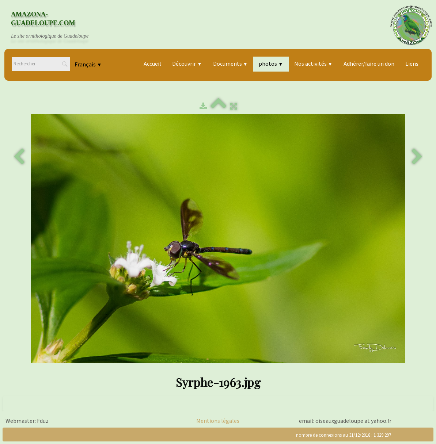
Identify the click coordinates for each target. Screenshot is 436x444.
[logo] (56, 25)
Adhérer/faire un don (369, 64)
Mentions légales (217, 421)
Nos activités (313, 64)
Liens (411, 64)
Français (88, 65)
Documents (230, 64)
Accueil (152, 64)
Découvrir (187, 64)
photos (271, 64)
